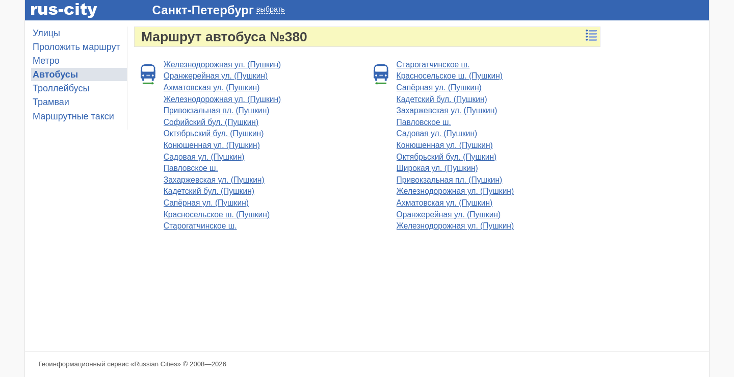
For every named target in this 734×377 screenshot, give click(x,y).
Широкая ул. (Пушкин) (437, 168)
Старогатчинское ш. (200, 225)
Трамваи (51, 102)
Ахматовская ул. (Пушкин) (212, 87)
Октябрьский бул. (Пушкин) (214, 133)
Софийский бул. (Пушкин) (211, 122)
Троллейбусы (61, 88)
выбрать (270, 9)
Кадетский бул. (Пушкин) (209, 191)
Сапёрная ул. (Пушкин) (206, 202)
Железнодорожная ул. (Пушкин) (222, 64)
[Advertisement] (658, 180)
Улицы (46, 33)
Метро (46, 61)
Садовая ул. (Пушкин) (204, 157)
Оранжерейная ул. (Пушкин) (216, 75)
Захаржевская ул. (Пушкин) (214, 179)
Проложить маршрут (76, 47)
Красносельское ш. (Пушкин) (217, 214)
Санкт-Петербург (203, 10)
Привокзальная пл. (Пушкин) (217, 110)
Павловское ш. (191, 168)
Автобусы (55, 74)
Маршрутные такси (73, 116)
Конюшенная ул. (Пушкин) (212, 145)
